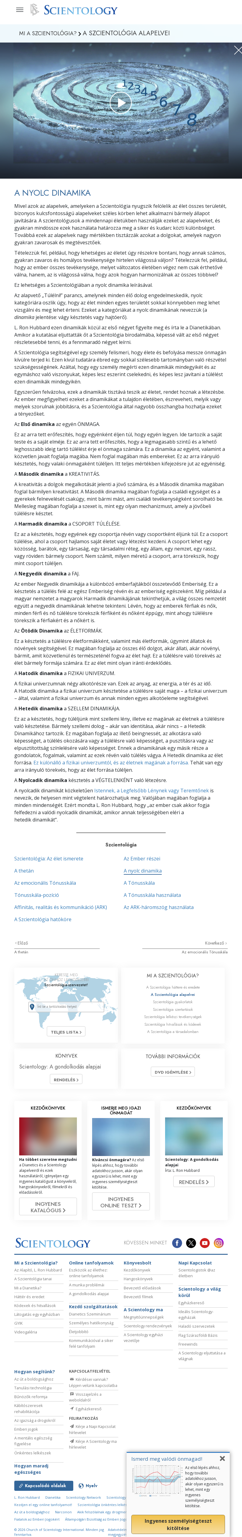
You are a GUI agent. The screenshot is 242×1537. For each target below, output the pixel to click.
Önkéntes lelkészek (32, 1455)
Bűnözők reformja (30, 1399)
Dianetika (52, 1500)
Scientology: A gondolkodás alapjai (60, 1067)
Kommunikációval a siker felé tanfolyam (91, 1346)
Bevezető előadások (142, 1290)
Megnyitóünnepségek (144, 1320)
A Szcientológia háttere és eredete (173, 987)
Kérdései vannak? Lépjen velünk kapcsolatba (93, 1385)
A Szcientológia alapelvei (173, 994)
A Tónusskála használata (152, 895)
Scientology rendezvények (148, 1328)
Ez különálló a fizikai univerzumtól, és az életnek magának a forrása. (111, 762)
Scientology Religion (123, 1500)
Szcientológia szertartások (173, 1009)
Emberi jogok (26, 1432)
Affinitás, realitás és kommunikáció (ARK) (60, 907)
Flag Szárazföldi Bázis (198, 1338)
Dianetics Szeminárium (90, 1316)
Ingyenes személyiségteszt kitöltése (178, 1525)
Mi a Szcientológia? (36, 1265)
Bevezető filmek (138, 1299)
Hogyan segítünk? (34, 1374)
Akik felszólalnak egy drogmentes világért (111, 1514)
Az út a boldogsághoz (34, 1381)
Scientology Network (83, 1500)
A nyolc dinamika (143, 870)
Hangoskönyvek (138, 1281)
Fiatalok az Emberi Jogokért (37, 1522)
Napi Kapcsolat (195, 1265)
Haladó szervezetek (196, 1329)
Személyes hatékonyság (91, 1325)
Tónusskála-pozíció (36, 895)
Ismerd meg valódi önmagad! (166, 1458)
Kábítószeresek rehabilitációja (28, 1411)
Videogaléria (25, 1335)
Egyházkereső (191, 1305)
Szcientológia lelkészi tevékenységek (173, 1017)
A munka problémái (86, 1287)
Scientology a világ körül (199, 1295)
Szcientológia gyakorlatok (173, 1002)
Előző (23, 943)
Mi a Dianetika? (27, 1290)
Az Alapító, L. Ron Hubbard (38, 1272)
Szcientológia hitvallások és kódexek (172, 1024)
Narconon (63, 1514)
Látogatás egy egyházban (37, 1317)
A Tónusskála (139, 883)
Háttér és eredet (29, 1299)
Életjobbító (78, 1334)
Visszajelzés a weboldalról (85, 1399)
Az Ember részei (142, 858)
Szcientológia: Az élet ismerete (48, 858)
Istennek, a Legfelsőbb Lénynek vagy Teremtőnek (151, 790)
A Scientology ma (143, 1312)
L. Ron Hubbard (27, 1500)
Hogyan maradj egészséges (31, 1472)
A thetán (24, 870)
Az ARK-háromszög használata (159, 907)
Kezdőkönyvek (137, 1272)
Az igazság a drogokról (34, 1423)
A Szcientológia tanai (33, 1281)
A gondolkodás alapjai (89, 1296)
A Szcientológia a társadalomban (173, 1031)
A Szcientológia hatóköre (42, 919)
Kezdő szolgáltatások (93, 1309)
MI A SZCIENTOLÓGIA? (173, 975)
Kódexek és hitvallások (35, 1308)
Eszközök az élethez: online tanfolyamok (88, 1275)
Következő (215, 943)
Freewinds (188, 1347)
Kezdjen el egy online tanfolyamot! (43, 1507)
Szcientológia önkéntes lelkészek (105, 1507)
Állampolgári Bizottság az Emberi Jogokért (99, 1522)
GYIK (18, 1326)
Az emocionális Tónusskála (45, 883)
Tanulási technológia (33, 1390)
